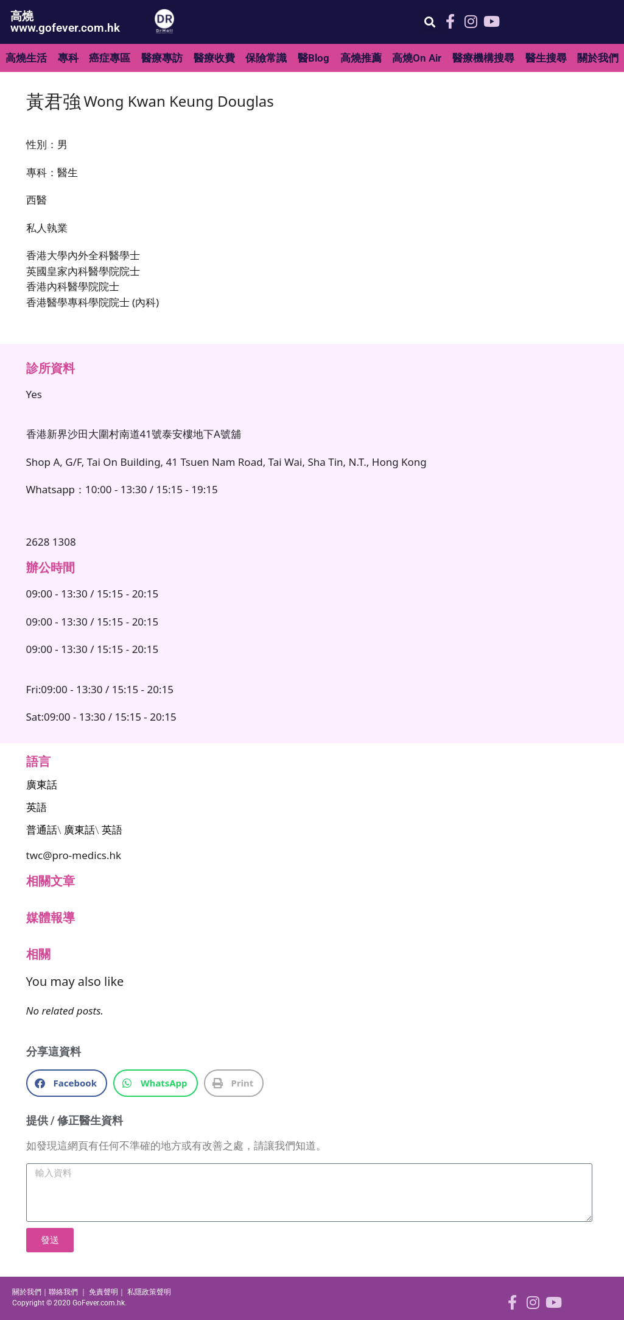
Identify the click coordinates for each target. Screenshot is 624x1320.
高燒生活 (26, 58)
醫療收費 (214, 58)
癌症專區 (109, 58)
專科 (68, 58)
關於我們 (26, 1292)
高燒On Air (416, 58)
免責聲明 (103, 1292)
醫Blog (313, 58)
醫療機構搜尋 (483, 58)
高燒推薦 (361, 58)
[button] (430, 22)
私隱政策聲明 (149, 1292)
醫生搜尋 (546, 58)
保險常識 (266, 58)
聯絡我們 (63, 1292)
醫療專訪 (162, 58)
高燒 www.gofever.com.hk (65, 22)
